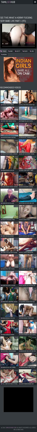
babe (10, 51)
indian (4, 54)
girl (32, 51)
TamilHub (8, 2)
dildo (25, 51)
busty (17, 51)
